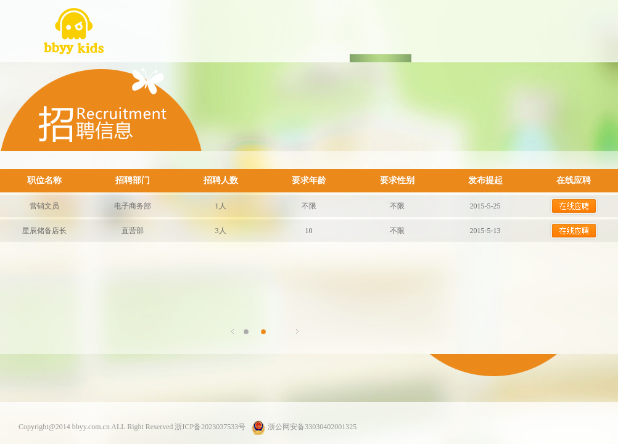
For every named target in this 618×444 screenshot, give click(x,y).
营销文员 (44, 206)
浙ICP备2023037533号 (210, 426)
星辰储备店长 (44, 230)
